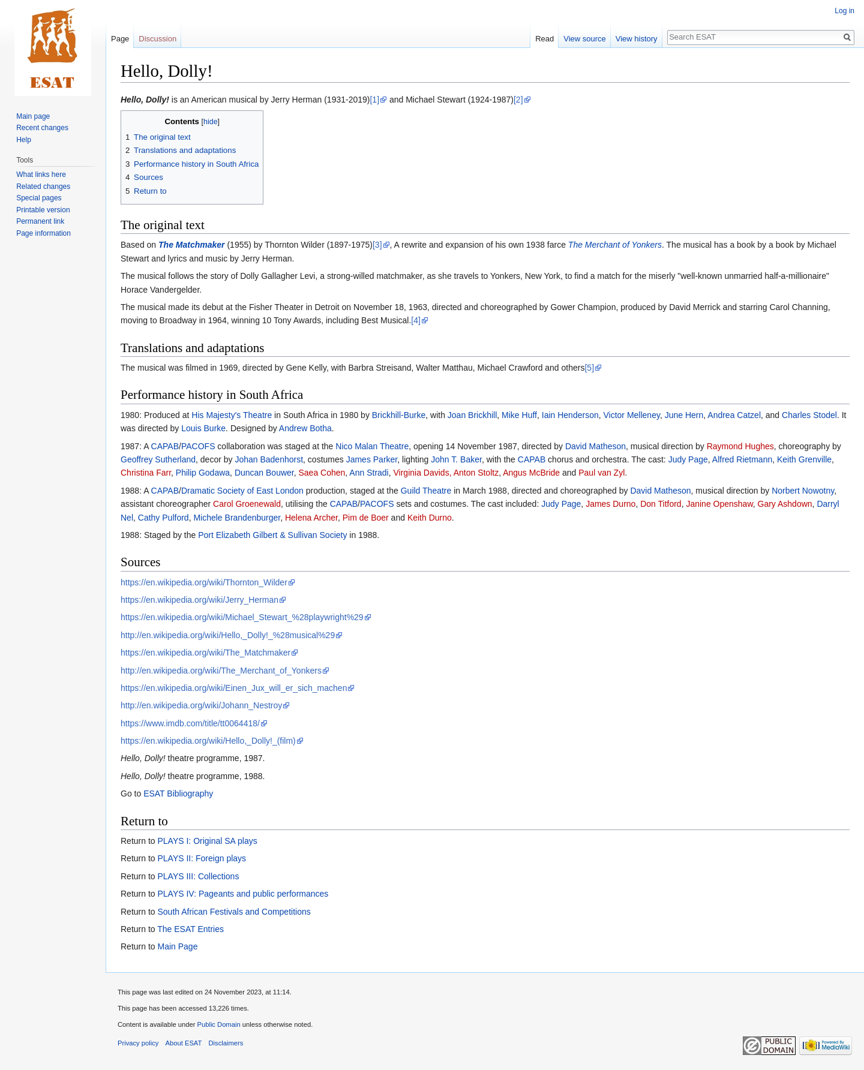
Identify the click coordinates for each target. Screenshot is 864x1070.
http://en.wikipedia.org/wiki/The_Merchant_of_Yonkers (221, 670)
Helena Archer (311, 517)
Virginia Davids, (423, 472)
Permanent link (40, 221)
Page (120, 38)
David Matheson (595, 446)
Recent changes (42, 128)
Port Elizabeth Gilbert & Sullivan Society (272, 535)
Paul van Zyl (601, 472)
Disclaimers (226, 1043)
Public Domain (218, 1024)
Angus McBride (531, 472)
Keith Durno (429, 517)
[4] (416, 320)
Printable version (43, 210)
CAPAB (165, 446)
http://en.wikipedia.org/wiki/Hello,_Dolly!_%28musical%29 (228, 635)
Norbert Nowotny (803, 490)
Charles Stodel (809, 415)
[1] (374, 99)
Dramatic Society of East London (242, 490)
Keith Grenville (804, 459)
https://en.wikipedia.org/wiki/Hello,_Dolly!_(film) (208, 741)
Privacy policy (138, 1043)
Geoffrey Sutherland (158, 459)
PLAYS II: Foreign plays (201, 858)
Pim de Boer (366, 517)
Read (544, 38)
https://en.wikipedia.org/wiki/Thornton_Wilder (204, 582)
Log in (844, 11)
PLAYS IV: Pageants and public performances (242, 893)
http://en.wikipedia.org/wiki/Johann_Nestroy (201, 705)
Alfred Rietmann (742, 459)
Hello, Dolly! (145, 99)
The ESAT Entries (190, 929)
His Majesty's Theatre (231, 415)
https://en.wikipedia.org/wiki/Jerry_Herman (199, 600)
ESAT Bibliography (178, 793)
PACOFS (198, 446)
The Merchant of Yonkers (615, 245)
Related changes (43, 186)
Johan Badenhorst (269, 459)
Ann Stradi (368, 472)
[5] (589, 367)
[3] (377, 245)
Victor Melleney (631, 415)
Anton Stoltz (476, 472)
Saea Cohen (322, 472)
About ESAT (184, 1043)
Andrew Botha (305, 428)
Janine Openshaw (719, 504)
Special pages (38, 198)
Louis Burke (203, 428)
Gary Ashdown (785, 504)
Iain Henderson (570, 415)
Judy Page (688, 459)
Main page (33, 116)
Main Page (177, 946)
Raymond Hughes (740, 446)
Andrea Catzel (734, 415)
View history (637, 38)
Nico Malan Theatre (372, 446)
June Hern (684, 415)
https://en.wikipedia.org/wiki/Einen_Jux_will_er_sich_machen (234, 688)
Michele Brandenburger (236, 517)
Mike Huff (519, 415)
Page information (43, 233)
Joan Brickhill (472, 415)
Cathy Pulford (163, 517)
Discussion (157, 38)
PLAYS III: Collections (198, 876)
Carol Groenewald (247, 504)
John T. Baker (456, 459)
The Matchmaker (191, 245)
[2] (518, 99)
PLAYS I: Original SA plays (207, 841)
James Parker (372, 459)
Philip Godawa (203, 472)
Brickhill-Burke (398, 415)
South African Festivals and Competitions (233, 911)
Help (23, 140)
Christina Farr (146, 472)
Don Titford (660, 504)
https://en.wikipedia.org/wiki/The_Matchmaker (205, 652)
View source (584, 38)
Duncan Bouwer (264, 472)
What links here (41, 174)
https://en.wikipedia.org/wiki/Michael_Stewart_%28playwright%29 (242, 617)
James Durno (610, 504)
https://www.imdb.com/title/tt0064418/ (190, 723)
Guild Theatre (426, 490)
